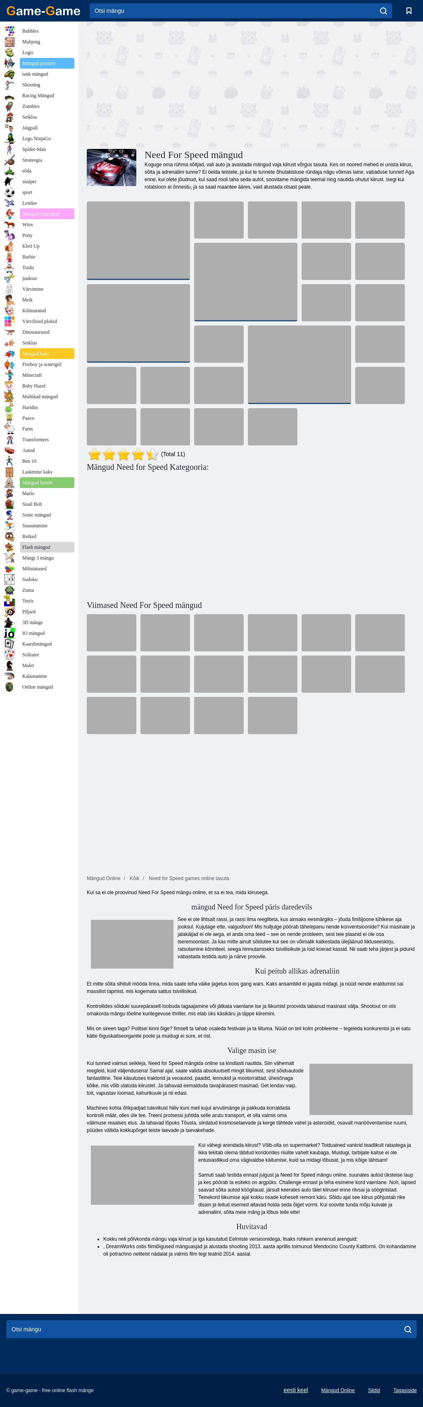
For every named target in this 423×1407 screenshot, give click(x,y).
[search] (383, 11)
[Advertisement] (169, 84)
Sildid (374, 1390)
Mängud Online (338, 1390)
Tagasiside (405, 1390)
